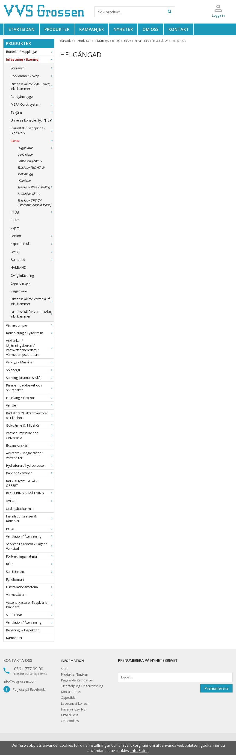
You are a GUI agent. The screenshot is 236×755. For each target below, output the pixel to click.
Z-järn (15, 228)
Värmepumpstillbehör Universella (30, 435)
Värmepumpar (30, 325)
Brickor (32, 236)
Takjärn (32, 112)
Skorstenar (30, 614)
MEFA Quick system (32, 104)
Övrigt (32, 252)
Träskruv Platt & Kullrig (36, 187)
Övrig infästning (22, 275)
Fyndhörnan (15, 579)
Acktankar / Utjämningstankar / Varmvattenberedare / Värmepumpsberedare (30, 347)
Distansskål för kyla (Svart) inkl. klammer (32, 86)
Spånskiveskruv (29, 194)
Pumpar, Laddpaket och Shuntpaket (30, 387)
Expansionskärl (30, 445)
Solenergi (30, 370)
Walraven (32, 68)
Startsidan (22, 29)
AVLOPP (30, 501)
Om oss (150, 29)
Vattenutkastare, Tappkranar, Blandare (30, 604)
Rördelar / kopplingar (30, 51)
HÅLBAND (18, 267)
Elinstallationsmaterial (30, 587)
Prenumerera (216, 688)
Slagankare (19, 291)
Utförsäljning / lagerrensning (82, 686)
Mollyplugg (25, 174)
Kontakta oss (17, 660)
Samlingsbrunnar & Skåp (30, 377)
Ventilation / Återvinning (30, 536)
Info (134, 750)
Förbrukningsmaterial (30, 556)
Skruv (32, 141)
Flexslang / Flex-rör (30, 397)
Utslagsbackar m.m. (20, 508)
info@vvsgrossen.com (19, 681)
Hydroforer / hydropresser (30, 465)
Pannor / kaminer (30, 473)
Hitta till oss (69, 715)
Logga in (218, 15)
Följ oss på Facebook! (24, 689)
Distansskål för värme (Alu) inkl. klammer (32, 313)
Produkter (56, 29)
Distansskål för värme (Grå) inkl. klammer (32, 301)
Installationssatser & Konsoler (30, 518)
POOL (30, 528)
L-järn (15, 220)
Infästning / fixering (30, 59)
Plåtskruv (24, 181)
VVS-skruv (25, 155)
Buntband (32, 259)
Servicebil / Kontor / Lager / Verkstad (30, 546)
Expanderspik (20, 283)
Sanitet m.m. (30, 571)
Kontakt (178, 29)
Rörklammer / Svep (32, 76)
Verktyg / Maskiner (30, 362)
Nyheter (123, 29)
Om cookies (70, 721)
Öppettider (69, 697)
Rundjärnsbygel (22, 96)
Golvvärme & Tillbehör (30, 425)
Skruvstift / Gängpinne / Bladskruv (32, 130)
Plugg (32, 212)
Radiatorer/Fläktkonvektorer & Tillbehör (30, 415)
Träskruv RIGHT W (31, 167)
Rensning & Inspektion (22, 630)
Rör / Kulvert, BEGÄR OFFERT (21, 483)
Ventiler (30, 405)
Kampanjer (91, 29)
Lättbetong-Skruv (30, 161)
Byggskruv (36, 148)
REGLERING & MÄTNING (30, 493)
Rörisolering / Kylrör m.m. (30, 333)
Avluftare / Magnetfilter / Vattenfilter (30, 455)
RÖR (30, 564)
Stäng (144, 750)
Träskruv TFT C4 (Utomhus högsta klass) (34, 203)
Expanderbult (32, 243)
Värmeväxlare (30, 594)
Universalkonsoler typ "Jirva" (32, 120)
